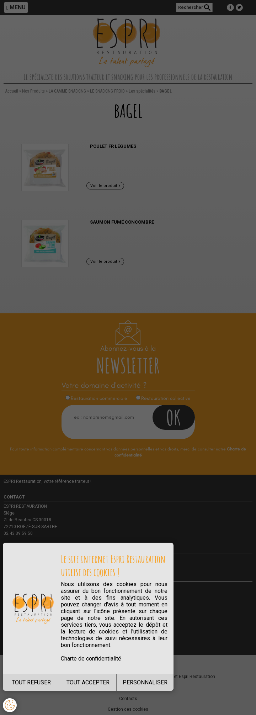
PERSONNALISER (145, 682)
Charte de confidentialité (91, 658)
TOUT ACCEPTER (88, 682)
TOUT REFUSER (31, 682)
